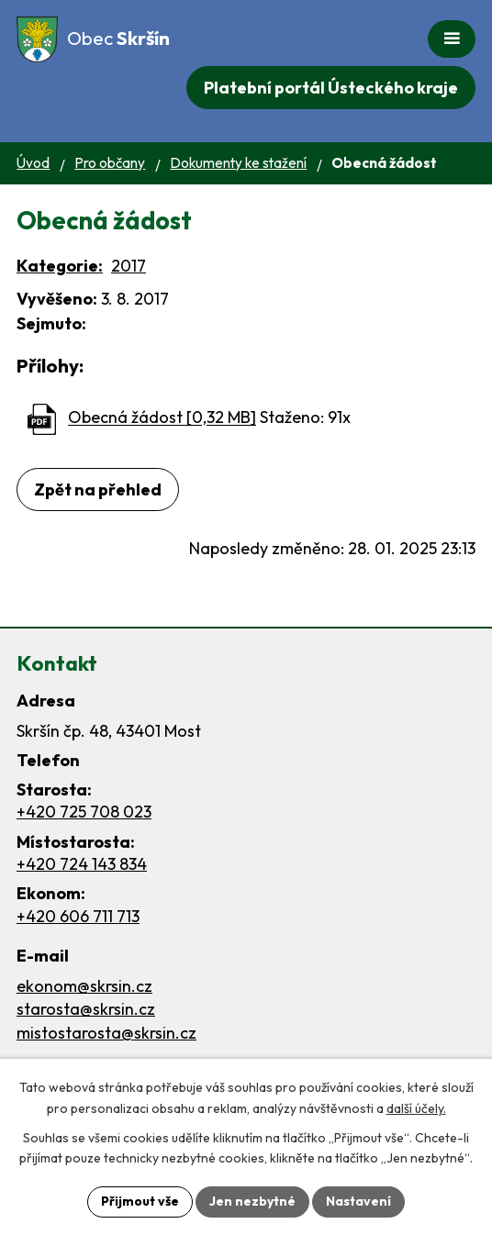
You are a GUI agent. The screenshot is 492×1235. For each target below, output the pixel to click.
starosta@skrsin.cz (86, 1008)
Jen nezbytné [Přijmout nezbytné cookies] (252, 1201)
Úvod (33, 163)
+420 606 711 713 (78, 916)
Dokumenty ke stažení (238, 163)
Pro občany (109, 163)
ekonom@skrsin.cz (84, 985)
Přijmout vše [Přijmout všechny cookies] (140, 1201)
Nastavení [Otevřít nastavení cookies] (358, 1201)
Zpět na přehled (98, 489)
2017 (128, 265)
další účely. (416, 1108)
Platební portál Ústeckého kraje (331, 87)
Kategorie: (60, 265)
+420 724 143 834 (82, 863)
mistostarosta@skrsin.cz (106, 1032)
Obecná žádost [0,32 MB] (162, 417)
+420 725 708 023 (84, 811)
